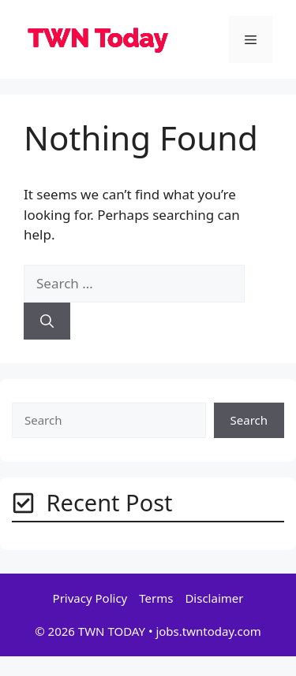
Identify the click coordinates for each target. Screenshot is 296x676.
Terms (156, 598)
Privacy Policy (90, 598)
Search (249, 420)
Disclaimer (214, 598)
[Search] (47, 321)
